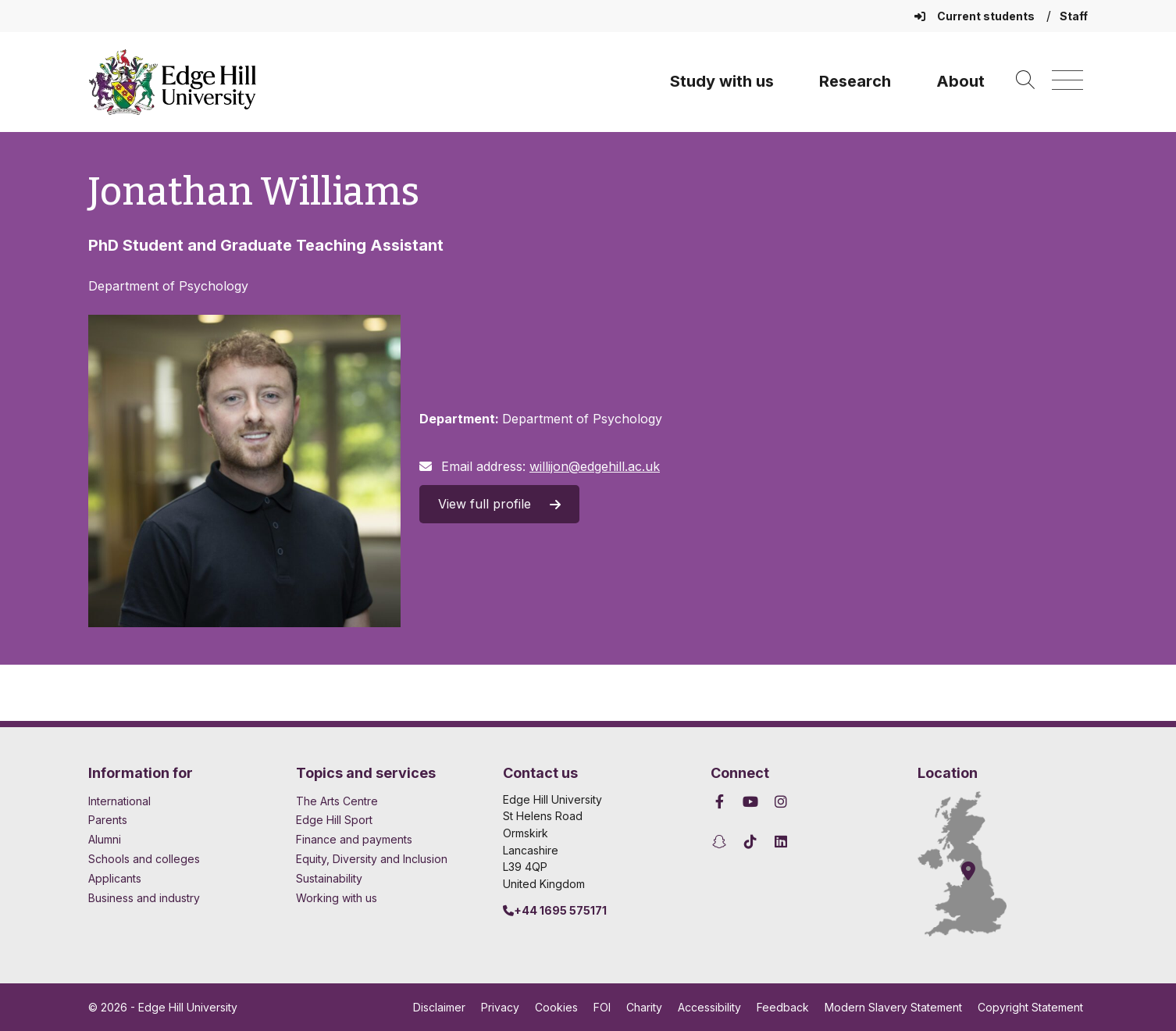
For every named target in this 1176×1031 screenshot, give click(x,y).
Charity (644, 1007)
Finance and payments (354, 839)
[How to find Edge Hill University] (976, 864)
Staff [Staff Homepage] (1074, 16)
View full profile (499, 504)
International (119, 801)
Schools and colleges (144, 858)
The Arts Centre (337, 801)
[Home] (172, 82)
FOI (602, 1007)
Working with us (336, 897)
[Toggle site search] (1025, 81)
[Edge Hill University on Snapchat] (722, 841)
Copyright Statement (1030, 1007)
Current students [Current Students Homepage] (975, 16)
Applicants (114, 878)
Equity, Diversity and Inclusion (371, 858)
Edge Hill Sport (334, 819)
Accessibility (709, 1007)
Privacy (500, 1007)
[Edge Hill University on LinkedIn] (781, 841)
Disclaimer (439, 1007)
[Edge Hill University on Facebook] (722, 802)
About (960, 81)
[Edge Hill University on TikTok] (750, 841)
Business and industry (144, 897)
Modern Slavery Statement (893, 1007)
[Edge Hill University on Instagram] (781, 802)
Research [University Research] (855, 81)
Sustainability (329, 878)
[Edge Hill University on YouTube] (750, 802)
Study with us (722, 81)
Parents (107, 819)
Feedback (783, 1007)
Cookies (556, 1007)
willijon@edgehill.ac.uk (594, 466)
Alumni (104, 839)
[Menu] (1067, 80)
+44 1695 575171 (555, 910)
